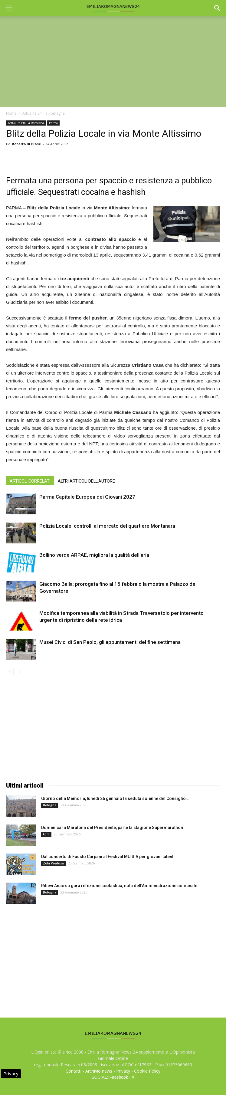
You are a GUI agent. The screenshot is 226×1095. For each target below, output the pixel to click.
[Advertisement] (113, 61)
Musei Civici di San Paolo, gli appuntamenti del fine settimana (110, 642)
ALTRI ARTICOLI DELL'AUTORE (86, 481)
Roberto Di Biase (26, 144)
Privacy (123, 1071)
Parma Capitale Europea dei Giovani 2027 (87, 497)
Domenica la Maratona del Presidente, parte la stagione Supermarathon (112, 827)
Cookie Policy (147, 1071)
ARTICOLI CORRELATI (30, 481)
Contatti (73, 1071)
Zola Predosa (53, 863)
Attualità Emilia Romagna (43, 113)
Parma (53, 123)
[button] (217, 8)
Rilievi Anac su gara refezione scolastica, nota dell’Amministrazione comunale (119, 885)
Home (11, 113)
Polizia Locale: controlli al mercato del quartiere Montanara (107, 526)
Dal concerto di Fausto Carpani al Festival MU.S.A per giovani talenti (108, 856)
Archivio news (98, 1071)
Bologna (49, 805)
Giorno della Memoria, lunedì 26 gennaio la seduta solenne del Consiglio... (115, 798)
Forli (46, 834)
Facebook (118, 1077)
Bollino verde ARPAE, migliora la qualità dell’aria (94, 555)
